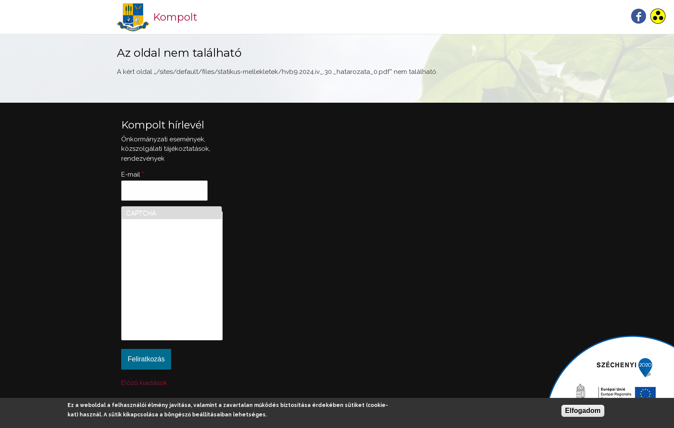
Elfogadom (583, 410)
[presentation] (161, 305)
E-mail (132, 174)
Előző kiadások (144, 383)
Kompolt (175, 17)
